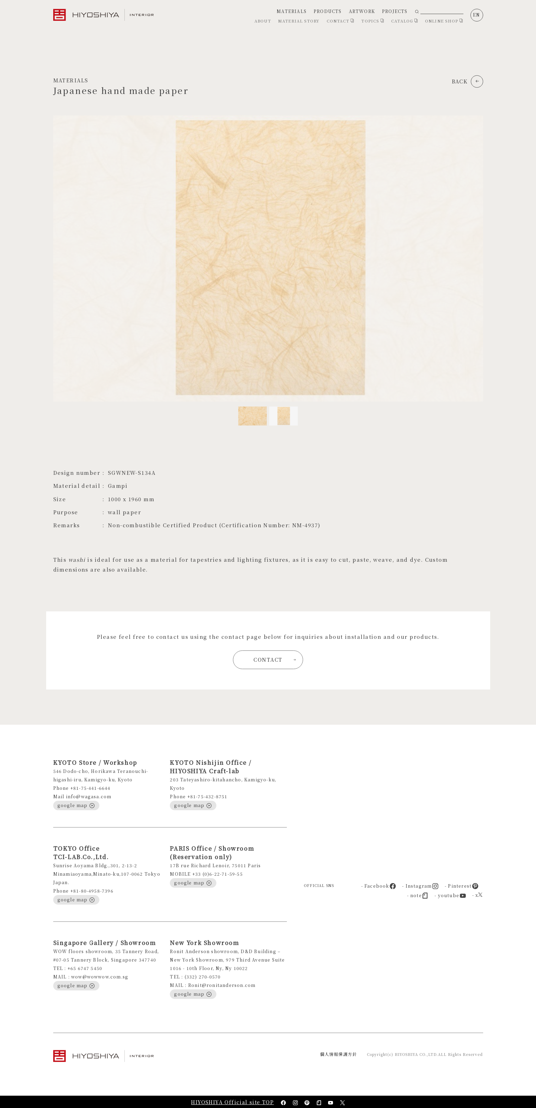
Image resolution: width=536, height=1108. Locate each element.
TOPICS (372, 21)
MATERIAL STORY (298, 21)
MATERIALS (292, 11)
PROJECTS (395, 11)
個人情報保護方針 (338, 1054)
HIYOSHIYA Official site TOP (232, 1102)
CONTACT (341, 21)
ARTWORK (362, 11)
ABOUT (262, 21)
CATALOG (404, 21)
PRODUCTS (328, 11)
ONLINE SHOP (444, 21)
